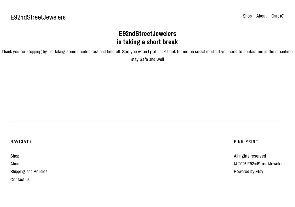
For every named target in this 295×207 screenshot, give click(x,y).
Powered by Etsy (248, 171)
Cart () (278, 16)
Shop (247, 16)
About (261, 16)
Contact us (20, 179)
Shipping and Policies (29, 171)
